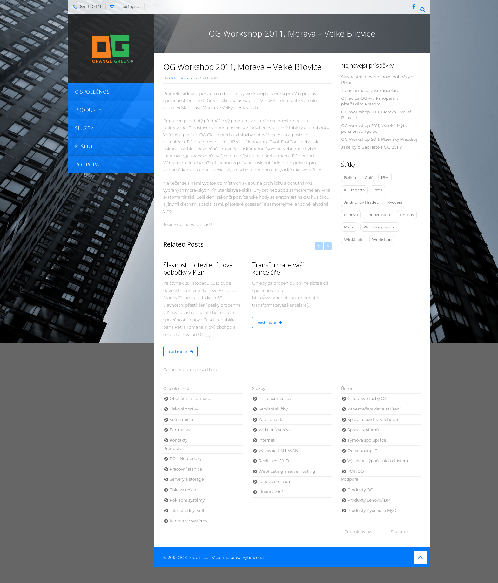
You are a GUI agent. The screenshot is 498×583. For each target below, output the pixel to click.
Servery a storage (187, 479)
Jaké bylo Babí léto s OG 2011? (371, 147)
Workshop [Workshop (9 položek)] (382, 239)
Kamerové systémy (188, 521)
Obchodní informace (190, 398)
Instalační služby (275, 398)
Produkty (172, 448)
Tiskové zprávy (184, 409)
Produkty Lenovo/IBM (369, 500)
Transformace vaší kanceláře (370, 90)
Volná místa (181, 419)
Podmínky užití (359, 531)
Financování (271, 492)
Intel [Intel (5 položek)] (378, 189)
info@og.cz (123, 6)
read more (180, 351)
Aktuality (189, 78)
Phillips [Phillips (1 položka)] (407, 214)
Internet (267, 440)
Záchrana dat (272, 419)
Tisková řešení (183, 489)
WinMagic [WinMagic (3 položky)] (353, 239)
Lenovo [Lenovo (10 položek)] (351, 214)
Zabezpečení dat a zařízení (373, 409)
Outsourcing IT (362, 450)
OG (172, 78)
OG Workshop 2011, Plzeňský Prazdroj (379, 139)
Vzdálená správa (275, 429)
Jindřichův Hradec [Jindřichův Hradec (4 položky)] (361, 202)
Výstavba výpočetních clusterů (377, 460)
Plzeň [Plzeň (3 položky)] (349, 227)
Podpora (349, 479)
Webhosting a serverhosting (287, 471)
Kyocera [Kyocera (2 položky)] (395, 202)
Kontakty (178, 440)
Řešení (347, 388)
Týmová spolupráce (366, 440)
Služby (258, 388)
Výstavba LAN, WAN (278, 450)
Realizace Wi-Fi (274, 460)
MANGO (355, 471)
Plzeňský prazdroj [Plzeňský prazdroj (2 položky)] (380, 227)
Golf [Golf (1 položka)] (368, 177)
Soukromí (400, 531)
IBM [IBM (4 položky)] (385, 177)
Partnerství (181, 429)
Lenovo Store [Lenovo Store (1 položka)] (379, 214)
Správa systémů (363, 429)
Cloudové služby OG (367, 398)
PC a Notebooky (186, 458)
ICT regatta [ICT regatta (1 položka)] (354, 189)
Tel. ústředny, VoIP (188, 510)
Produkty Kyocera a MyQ (371, 510)
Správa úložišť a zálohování (373, 419)
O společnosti (177, 388)
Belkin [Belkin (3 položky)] (350, 177)
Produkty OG (360, 489)
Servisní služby (273, 409)
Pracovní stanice (186, 469)
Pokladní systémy (187, 500)
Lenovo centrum (275, 481)
